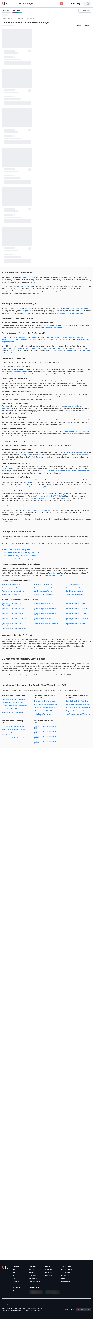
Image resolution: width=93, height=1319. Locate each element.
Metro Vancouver (22, 323)
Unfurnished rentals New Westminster (14, 1196)
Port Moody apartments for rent (12, 924)
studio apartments (8, 439)
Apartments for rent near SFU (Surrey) (14, 985)
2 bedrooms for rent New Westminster (14, 1174)
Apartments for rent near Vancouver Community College (13, 962)
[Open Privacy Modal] (9, 3)
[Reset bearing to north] (89, 1315)
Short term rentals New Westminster (13, 1220)
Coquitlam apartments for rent (11, 914)
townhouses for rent (19, 535)
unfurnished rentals (25, 446)
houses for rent (21, 496)
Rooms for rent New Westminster (12, 1157)
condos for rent (7, 581)
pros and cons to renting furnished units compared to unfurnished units (17, 689)
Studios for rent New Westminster (12, 1168)
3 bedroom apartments (19, 436)
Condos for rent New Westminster (12, 1147)
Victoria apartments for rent (11, 934)
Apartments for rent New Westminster (14, 1144)
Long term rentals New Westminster (13, 1217)
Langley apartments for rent (11, 921)
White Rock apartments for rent (12, 931)
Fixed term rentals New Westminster (13, 1228)
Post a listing (75, 4)
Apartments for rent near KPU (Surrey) (14, 1003)
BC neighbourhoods (11, 887)
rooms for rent (15, 749)
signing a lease (7, 358)
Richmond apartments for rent (11, 908)
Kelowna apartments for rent (11, 927)
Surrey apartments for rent (10, 905)
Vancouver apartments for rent (11, 898)
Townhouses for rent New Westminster (14, 1151)
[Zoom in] (89, 1310)
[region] (63, 668)
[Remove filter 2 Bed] (7, 15)
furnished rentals (8, 446)
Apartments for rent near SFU (11, 950)
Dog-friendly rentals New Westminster (14, 1203)
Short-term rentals (8, 713)
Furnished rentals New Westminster (13, 1193)
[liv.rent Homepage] (4, 3)
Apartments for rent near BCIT (11, 953)
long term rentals (10, 448)
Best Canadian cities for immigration (17, 834)
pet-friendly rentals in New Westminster (16, 648)
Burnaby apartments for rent (11, 901)
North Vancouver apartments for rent (13, 911)
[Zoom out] (89, 1313)
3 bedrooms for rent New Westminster (14, 1177)
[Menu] (87, 4)
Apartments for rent (25, 476)
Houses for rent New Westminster (12, 1154)
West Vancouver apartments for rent (13, 918)
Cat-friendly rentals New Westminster (14, 1206)
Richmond (5, 411)
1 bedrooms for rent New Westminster (14, 1171)
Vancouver (23, 409)
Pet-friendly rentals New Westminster (14, 1199)
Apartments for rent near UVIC (11, 982)
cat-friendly (15, 653)
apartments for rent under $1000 (14, 416)
